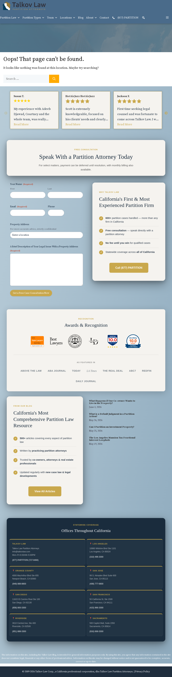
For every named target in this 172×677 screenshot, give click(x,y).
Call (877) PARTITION (128, 267)
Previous (6, 113)
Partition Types (34, 17)
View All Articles (44, 491)
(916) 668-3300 (96, 631)
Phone (51, 206)
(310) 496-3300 (96, 557)
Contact (104, 17)
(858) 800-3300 (19, 608)
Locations (67, 17)
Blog (80, 17)
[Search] (54, 79)
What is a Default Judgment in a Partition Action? (111, 415)
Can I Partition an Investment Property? (111, 427)
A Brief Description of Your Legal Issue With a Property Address (44, 248)
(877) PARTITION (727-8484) (25, 560)
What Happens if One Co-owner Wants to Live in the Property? (112, 402)
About (91, 17)
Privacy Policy (142, 671)
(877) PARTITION (125, 18)
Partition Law (10, 17)
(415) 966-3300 (96, 608)
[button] (143, 17)
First (12, 188)
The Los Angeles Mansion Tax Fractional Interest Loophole (112, 439)
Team (52, 17)
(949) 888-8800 (19, 584)
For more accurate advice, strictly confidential (33, 229)
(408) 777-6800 (96, 584)
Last (50, 188)
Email (18, 206)
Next (166, 113)
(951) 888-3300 (19, 631)
